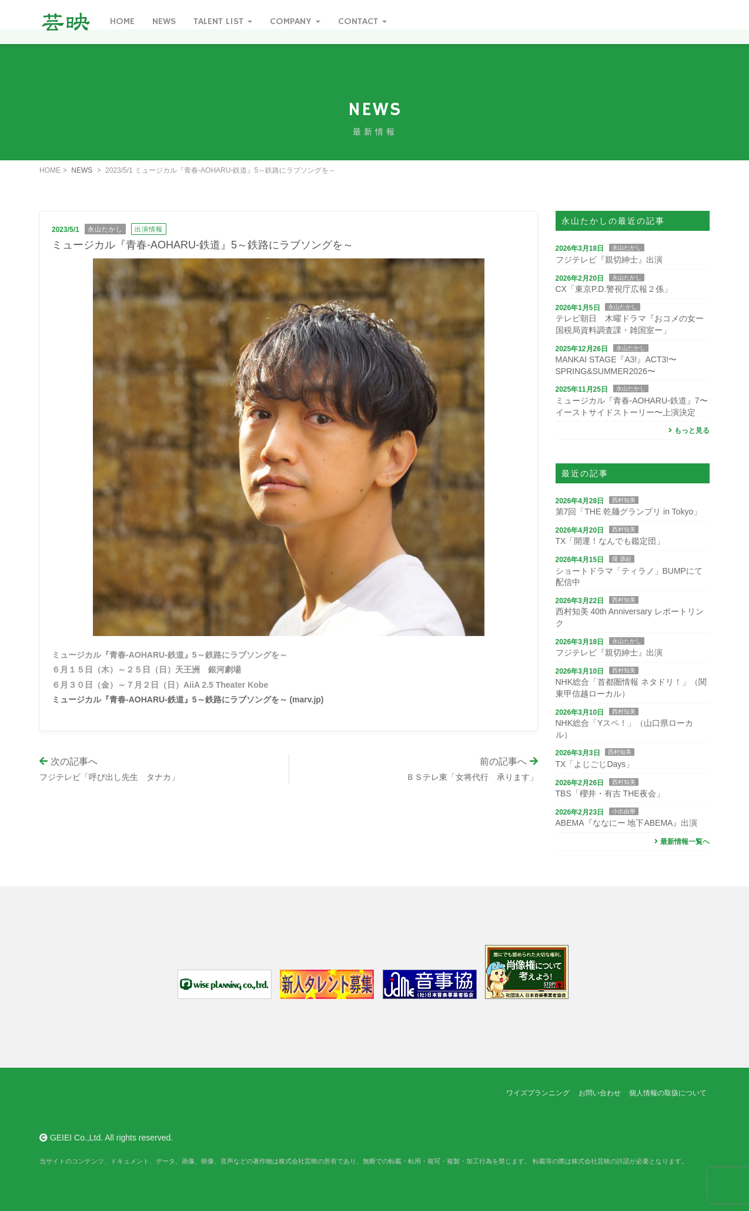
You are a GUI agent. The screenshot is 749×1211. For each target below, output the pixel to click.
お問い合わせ (600, 1093)
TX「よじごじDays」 (595, 764)
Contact (362, 22)
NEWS (81, 170)
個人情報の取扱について (668, 1093)
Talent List (222, 22)
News (164, 22)
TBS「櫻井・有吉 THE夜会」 (610, 793)
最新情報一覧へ (680, 841)
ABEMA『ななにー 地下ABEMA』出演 (627, 822)
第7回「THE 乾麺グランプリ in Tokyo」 (629, 511)
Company (295, 22)
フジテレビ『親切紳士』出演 (609, 259)
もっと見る (688, 430)
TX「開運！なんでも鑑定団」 (610, 541)
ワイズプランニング (538, 1093)
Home (122, 22)
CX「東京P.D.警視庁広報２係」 (614, 289)
